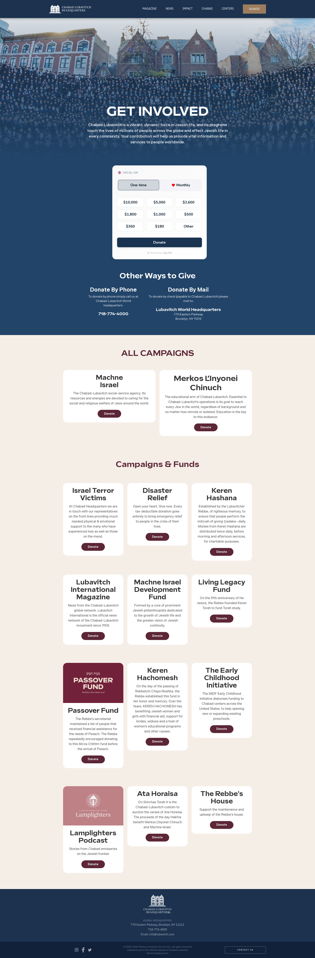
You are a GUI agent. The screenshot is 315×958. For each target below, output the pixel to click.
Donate (109, 413)
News (170, 8)
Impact (187, 8)
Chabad (207, 8)
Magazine (149, 8)
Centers (228, 8)
